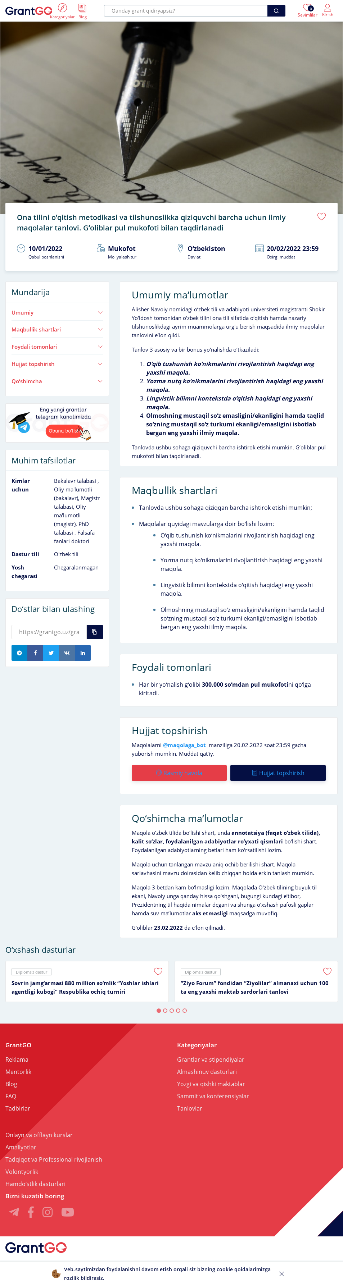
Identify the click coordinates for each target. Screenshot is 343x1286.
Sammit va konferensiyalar (213, 1096)
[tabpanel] (87, 981)
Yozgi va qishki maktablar (211, 1084)
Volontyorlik (21, 1172)
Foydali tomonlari (57, 346)
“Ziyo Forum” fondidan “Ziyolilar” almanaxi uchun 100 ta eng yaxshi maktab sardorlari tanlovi (255, 987)
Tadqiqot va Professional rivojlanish (53, 1159)
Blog (11, 1084)
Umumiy (57, 312)
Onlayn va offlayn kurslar (39, 1135)
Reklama (16, 1059)
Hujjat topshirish (57, 363)
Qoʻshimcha (57, 381)
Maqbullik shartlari (57, 329)
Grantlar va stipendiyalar (210, 1059)
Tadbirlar (17, 1108)
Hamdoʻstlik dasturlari (35, 1184)
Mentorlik (18, 1072)
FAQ (10, 1096)
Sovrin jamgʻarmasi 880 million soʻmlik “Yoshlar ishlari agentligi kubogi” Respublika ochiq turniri (85, 987)
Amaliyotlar (20, 1147)
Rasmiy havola (179, 773)
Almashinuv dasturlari (207, 1072)
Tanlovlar (189, 1108)
